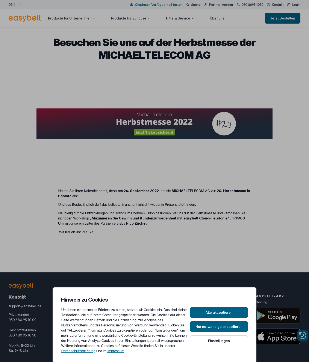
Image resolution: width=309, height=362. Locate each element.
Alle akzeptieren (219, 312)
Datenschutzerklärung (78, 351)
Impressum (115, 351)
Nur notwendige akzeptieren (218, 326)
